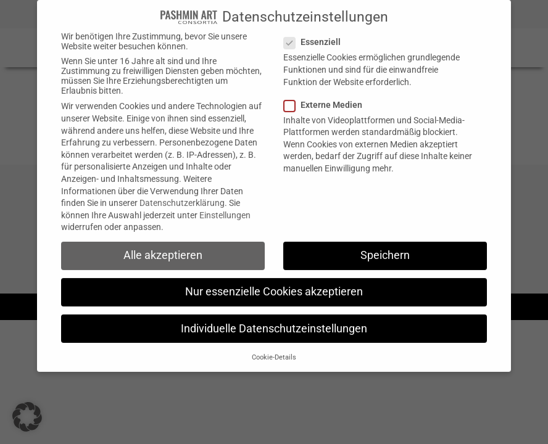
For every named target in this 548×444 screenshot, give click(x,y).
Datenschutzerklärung (182, 192)
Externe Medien (326, 94)
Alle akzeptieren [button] (162, 245)
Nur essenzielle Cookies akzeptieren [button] (274, 281)
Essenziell (316, 31)
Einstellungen (225, 204)
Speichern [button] (385, 245)
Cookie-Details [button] (274, 346)
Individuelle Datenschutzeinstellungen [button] (274, 317)
